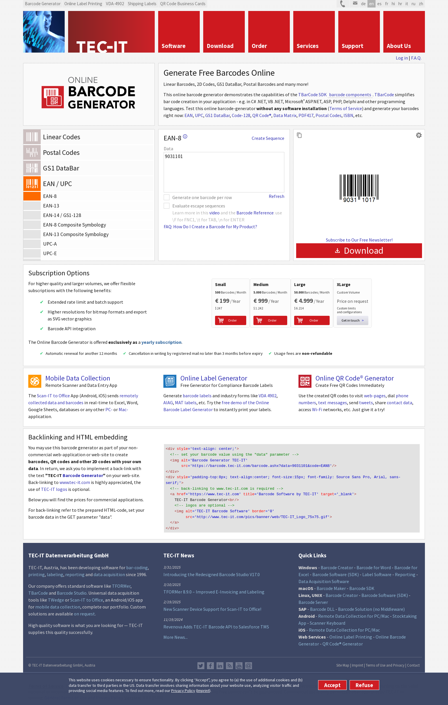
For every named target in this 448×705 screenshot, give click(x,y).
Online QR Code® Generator (355, 380)
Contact (413, 663)
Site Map (342, 663)
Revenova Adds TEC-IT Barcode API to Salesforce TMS (216, 624)
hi (393, 3)
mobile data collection (57, 604)
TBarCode (384, 94)
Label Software (376, 572)
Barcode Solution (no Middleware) (371, 607)
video (214, 213)
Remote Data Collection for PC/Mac (353, 614)
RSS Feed (229, 663)
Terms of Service (345, 108)
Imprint (203, 690)
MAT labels (186, 405)
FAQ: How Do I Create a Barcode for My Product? (210, 226)
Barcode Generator (83, 477)
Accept (332, 685)
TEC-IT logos (54, 491)
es (379, 3)
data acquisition (109, 572)
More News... (175, 635)
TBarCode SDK (312, 94)
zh (421, 3)
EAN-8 (175, 137)
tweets (366, 405)
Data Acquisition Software (323, 579)
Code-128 (241, 115)
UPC (199, 115)
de (363, 3)
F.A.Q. (416, 58)
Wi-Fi (317, 412)
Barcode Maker (331, 586)
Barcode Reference (255, 213)
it (407, 3)
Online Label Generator (213, 380)
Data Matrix (284, 115)
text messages (332, 405)
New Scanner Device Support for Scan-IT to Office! (212, 607)
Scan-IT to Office (53, 398)
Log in (402, 58)
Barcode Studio (72, 590)
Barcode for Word (373, 565)
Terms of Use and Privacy (385, 663)
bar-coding (137, 565)
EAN (188, 115)
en (371, 3)
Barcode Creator (337, 565)
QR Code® (261, 115)
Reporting (405, 572)
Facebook (210, 663)
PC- (109, 412)
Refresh (276, 196)
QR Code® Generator (342, 641)
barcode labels (197, 398)
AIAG (168, 405)
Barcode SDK (361, 586)
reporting (75, 572)
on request (84, 611)
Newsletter (248, 663)
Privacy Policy (183, 690)
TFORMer (121, 584)
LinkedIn (219, 663)
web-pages (375, 398)
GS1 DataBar (217, 115)
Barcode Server (313, 600)
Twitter (200, 663)
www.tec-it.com (74, 484)
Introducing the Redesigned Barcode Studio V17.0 (211, 572)
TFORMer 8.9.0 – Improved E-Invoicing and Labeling (213, 589)
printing (36, 572)
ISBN (348, 115)
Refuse (364, 685)
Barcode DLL (322, 607)
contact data (399, 405)
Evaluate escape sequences (198, 206)
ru (413, 3)
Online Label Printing (350, 634)
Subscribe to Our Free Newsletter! (359, 240)
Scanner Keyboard (327, 621)
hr (400, 3)
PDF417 (305, 115)
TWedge (56, 597)
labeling (55, 572)
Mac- (123, 412)
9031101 (224, 172)
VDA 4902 (268, 398)
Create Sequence (268, 138)
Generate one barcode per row (202, 197)
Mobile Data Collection (77, 380)
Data (168, 148)
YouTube (239, 663)
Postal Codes (328, 115)
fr (386, 3)
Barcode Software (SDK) (335, 572)
